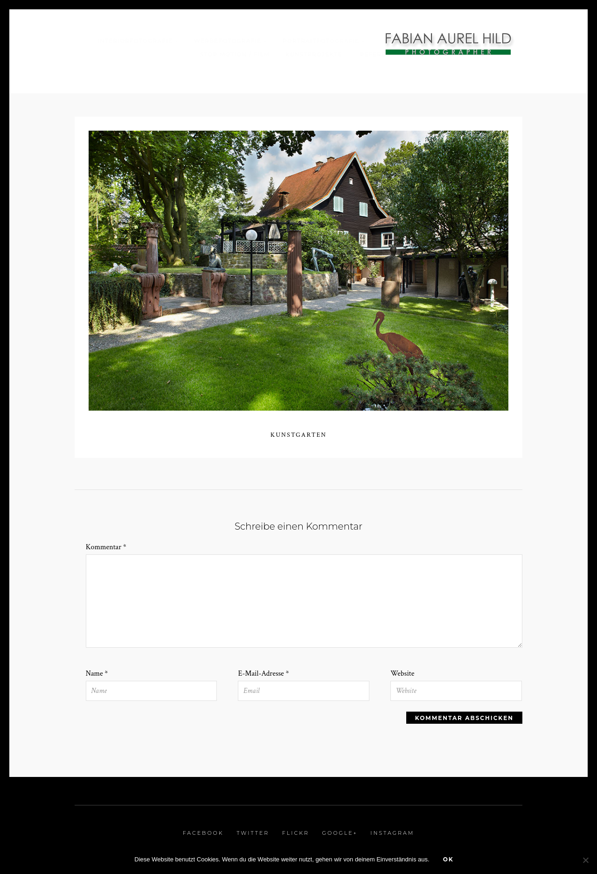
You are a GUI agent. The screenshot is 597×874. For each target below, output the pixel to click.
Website (402, 673)
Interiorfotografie (135, 40)
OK (448, 859)
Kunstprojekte (314, 54)
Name (97, 673)
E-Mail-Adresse (263, 673)
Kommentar (106, 547)
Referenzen (382, 54)
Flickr (295, 833)
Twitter (252, 833)
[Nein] (585, 860)
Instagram (392, 833)
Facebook (203, 833)
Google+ (339, 833)
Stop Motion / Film (235, 54)
